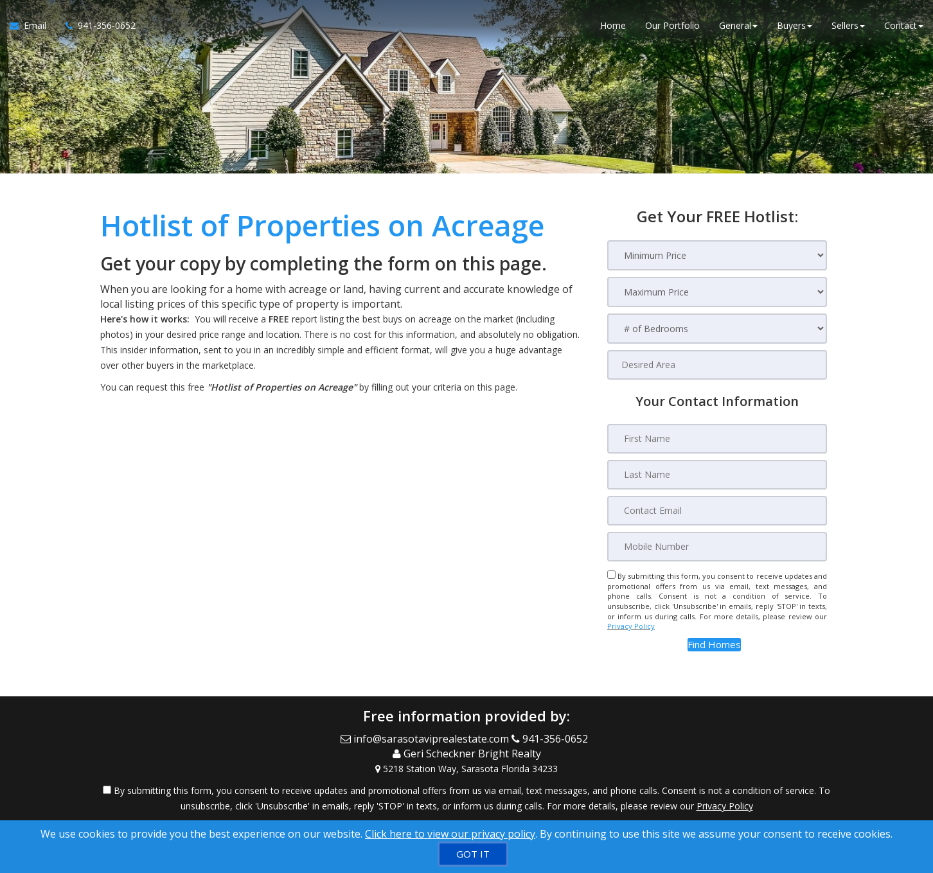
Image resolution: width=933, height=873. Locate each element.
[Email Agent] (33, 26)
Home (613, 25)
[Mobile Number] (717, 546)
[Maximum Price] (717, 292)
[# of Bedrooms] (717, 328)
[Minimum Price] (717, 255)
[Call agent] (96, 26)
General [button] (738, 25)
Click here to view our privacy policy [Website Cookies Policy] (450, 834)
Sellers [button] (848, 25)
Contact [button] (903, 25)
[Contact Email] (717, 510)
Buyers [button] (794, 25)
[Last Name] (717, 474)
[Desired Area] (717, 365)
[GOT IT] (473, 854)
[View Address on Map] (466, 769)
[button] (714, 644)
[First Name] (717, 439)
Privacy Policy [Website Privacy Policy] (631, 626)
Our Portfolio (672, 25)
